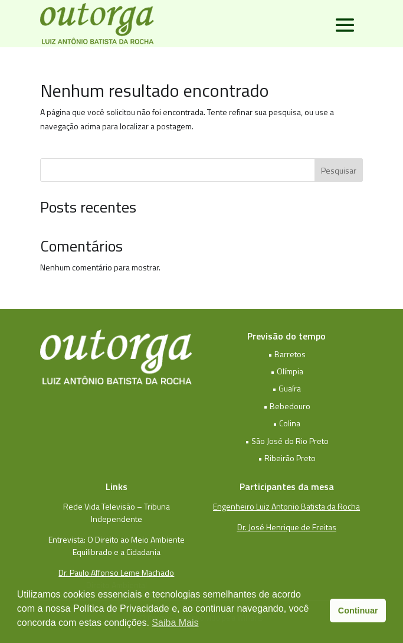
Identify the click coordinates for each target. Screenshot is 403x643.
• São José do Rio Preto (287, 441)
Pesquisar (338, 170)
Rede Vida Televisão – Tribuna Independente (116, 512)
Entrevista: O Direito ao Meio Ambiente (116, 539)
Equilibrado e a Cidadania (116, 552)
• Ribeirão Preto (287, 458)
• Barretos (287, 354)
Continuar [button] (358, 610)
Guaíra (290, 388)
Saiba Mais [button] (175, 623)
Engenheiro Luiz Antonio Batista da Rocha (286, 506)
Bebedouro (290, 406)
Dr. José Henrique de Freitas (286, 527)
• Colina (286, 423)
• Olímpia (286, 371)
